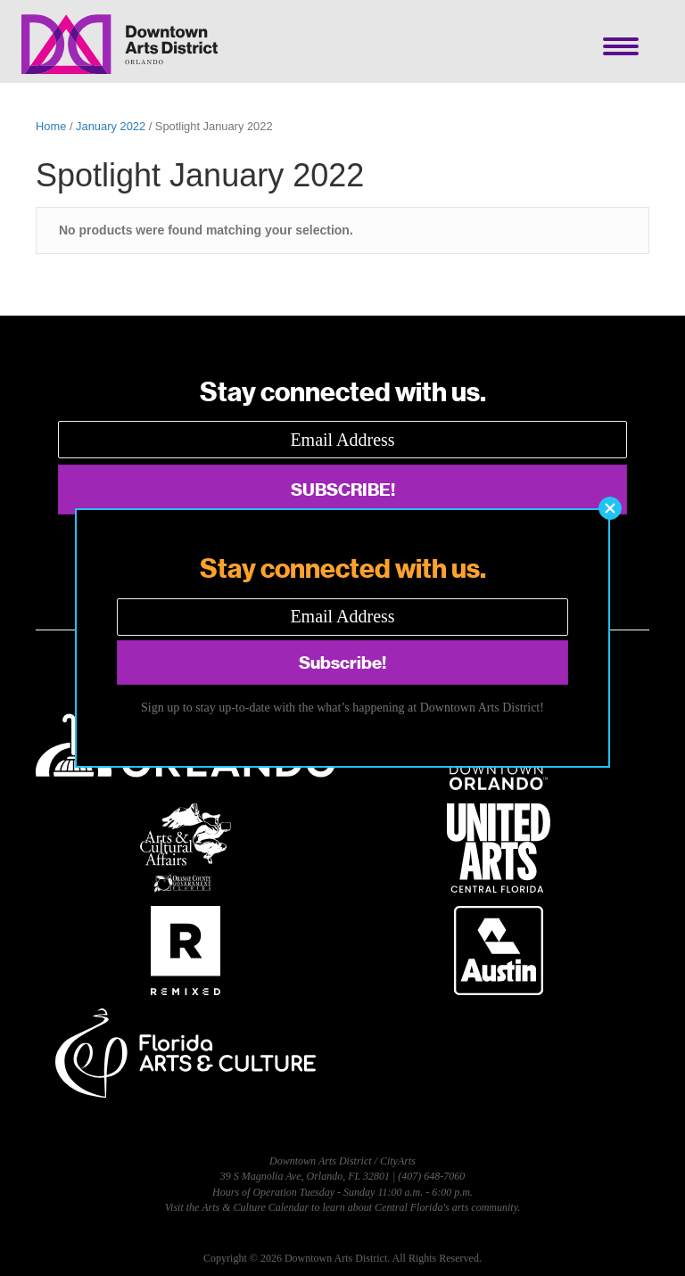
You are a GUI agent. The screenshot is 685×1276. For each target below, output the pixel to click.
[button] (610, 508)
